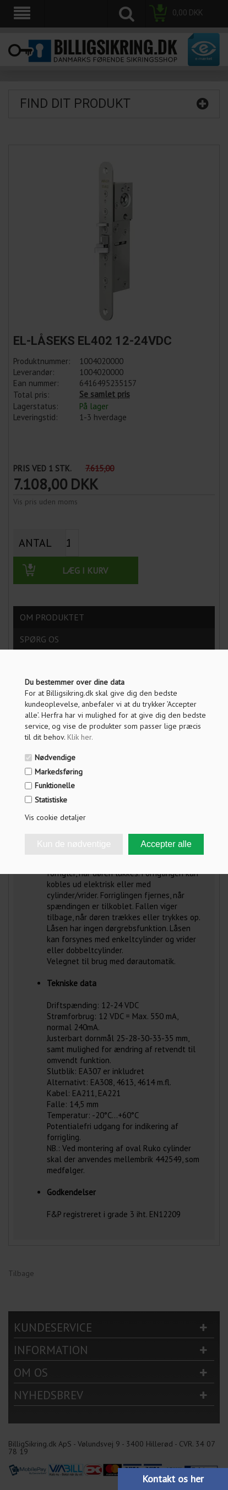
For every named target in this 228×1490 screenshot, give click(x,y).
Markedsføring (59, 772)
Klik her (80, 737)
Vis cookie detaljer (55, 817)
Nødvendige (55, 757)
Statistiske (51, 800)
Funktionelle (55, 785)
